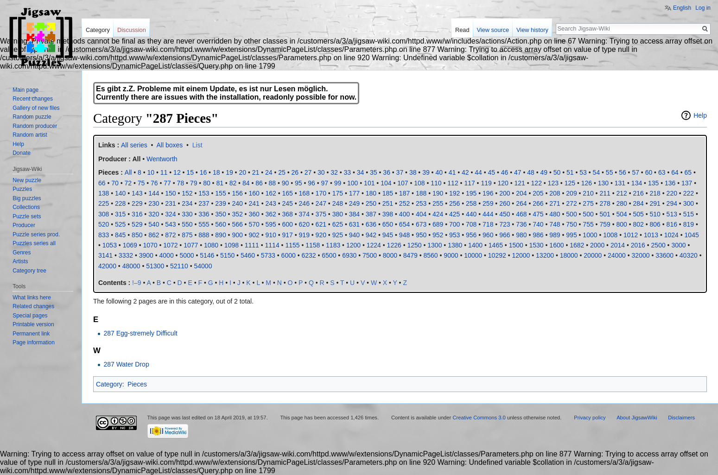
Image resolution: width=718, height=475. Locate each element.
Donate (22, 153)
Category (109, 384)
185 (387, 193)
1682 (577, 245)
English (682, 8)
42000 (107, 266)
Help (700, 115)
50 (557, 172)
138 (103, 193)
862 (153, 235)
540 (153, 224)
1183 (333, 245)
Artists (20, 261)
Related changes (33, 306)
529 (137, 224)
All (136, 159)
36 (386, 172)
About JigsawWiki (636, 417)
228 (120, 203)
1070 (150, 245)
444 (488, 214)
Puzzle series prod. (36, 234)
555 (203, 224)
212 (621, 193)
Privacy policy (589, 417)
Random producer (35, 126)
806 (655, 224)
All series (134, 145)
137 (686, 183)
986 (538, 235)
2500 (658, 245)
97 (325, 183)
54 (596, 172)
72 (128, 183)
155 (220, 193)
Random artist (30, 135)
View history (532, 29)
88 (272, 183)
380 (337, 214)
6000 (288, 255)
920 (321, 235)
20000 (593, 255)
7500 (369, 255)
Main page (25, 90)
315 (120, 214)
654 (404, 224)
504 (621, 214)
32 (334, 172)
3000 (678, 245)
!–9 (136, 282)
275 (588, 203)
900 (237, 235)
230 (153, 203)
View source (493, 29)
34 (360, 172)
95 (298, 183)
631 (354, 224)
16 (203, 172)
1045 (692, 235)
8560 (431, 255)
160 (253, 193)
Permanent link (31, 333)
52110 (179, 266)
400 (404, 214)
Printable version (33, 324)
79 (193, 183)
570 (253, 224)
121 (520, 183)
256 (454, 203)
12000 (521, 255)
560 (220, 224)
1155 (292, 245)
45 (491, 172)
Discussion (131, 29)
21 (256, 172)
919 (304, 235)
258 (471, 203)
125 (570, 183)
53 (583, 172)
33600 (664, 255)
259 (488, 203)
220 (672, 193)
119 (486, 183)
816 (672, 224)
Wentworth (162, 159)
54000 (203, 266)
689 (437, 224)
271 (554, 203)
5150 (227, 255)
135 (653, 183)
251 (387, 203)
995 (571, 235)
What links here (32, 297)
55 (609, 172)
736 (521, 224)
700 (454, 224)
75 (141, 183)
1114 (272, 245)
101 (369, 183)
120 (502, 183)
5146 (207, 255)
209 (571, 193)
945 (387, 235)
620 (304, 224)
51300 (155, 266)
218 (655, 193)
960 (488, 235)
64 (675, 172)
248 (337, 203)
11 (164, 172)
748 (554, 224)
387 (371, 214)
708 (471, 224)
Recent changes (33, 98)
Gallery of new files (36, 108)
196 (488, 193)
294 (672, 203)
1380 (455, 245)
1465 (496, 245)
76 (154, 183)
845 (120, 235)
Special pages (30, 315)
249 (354, 203)
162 (270, 193)
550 (187, 224)
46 (504, 172)
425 (454, 214)
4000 (166, 255)
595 (270, 224)
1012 (630, 235)
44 (478, 172)
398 (387, 214)
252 (404, 203)
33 (347, 172)
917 (287, 235)
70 (115, 183)
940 (354, 235)
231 (170, 203)
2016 (638, 245)
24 (269, 172)
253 (421, 203)
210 (588, 193)
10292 (497, 255)
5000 (186, 255)
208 (554, 193)
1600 (556, 245)
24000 (617, 255)
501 (604, 214)
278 (604, 203)
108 (419, 183)
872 (170, 235)
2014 (617, 245)
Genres (22, 252)
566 (237, 224)
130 (603, 183)
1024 (671, 235)
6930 (349, 255)
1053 (109, 245)
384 (354, 214)
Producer (24, 225)
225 (103, 203)
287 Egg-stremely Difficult (140, 333)
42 (465, 172)
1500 (516, 245)
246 (304, 203)
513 (672, 214)
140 (120, 193)
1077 (191, 245)
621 (321, 224)
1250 (414, 245)
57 (635, 172)
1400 (475, 245)
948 (404, 235)
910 (270, 235)
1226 (394, 245)
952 (437, 235)
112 (452, 183)
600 (287, 224)
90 (285, 183)
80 (206, 183)
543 (170, 224)
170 (321, 193)
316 (137, 214)
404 (421, 214)
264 (521, 203)
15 (190, 172)
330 (187, 214)
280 (621, 203)
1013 (651, 235)
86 (259, 183)
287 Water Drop (126, 364)
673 (421, 224)
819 (688, 224)
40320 (689, 255)
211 (604, 193)
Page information (34, 342)
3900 (146, 255)
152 (187, 193)
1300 (434, 245)
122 (536, 183)
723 (504, 224)
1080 (211, 245)
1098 (231, 245)
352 (237, 214)
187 (404, 193)
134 (636, 183)
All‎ (128, 172)
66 (102, 183)
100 (352, 183)
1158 (312, 245)
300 (688, 203)
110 (436, 183)
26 (295, 172)
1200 (353, 245)
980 (521, 235)
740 (538, 224)
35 (373, 172)
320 (153, 214)
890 (220, 235)
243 (270, 203)
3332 (126, 255)
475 (538, 214)
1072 (170, 245)
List (197, 145)
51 (570, 172)
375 (321, 214)
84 (246, 183)
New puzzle (27, 180)
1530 (536, 245)
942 (371, 235)
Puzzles (22, 189)
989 (554, 235)
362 (270, 214)
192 (454, 193)
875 (187, 235)
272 (571, 203)
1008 (610, 235)
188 (421, 193)
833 (103, 235)
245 (287, 203)
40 (439, 172)
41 (452, 172)
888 (203, 235)
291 (655, 203)
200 (504, 193)
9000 (451, 255)
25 (282, 172)
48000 (131, 266)
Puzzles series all (34, 243)
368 (287, 214)
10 (151, 172)
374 (304, 214)
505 (638, 214)
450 (504, 214)
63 (662, 172)
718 (488, 224)
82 (233, 183)
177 (354, 193)
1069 (130, 245)
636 (371, 224)
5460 (248, 255)
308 (103, 214)
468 (521, 214)
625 (337, 224)
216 (638, 193)
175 (337, 193)
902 (253, 235)
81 (219, 183)
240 (237, 203)
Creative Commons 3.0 (478, 417)
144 (153, 193)
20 (242, 172)
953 (454, 235)
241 (253, 203)
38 (413, 172)
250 (371, 203)
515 (688, 214)
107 (402, 183)
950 (421, 235)
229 (137, 203)
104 (386, 183)
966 (504, 235)
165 (287, 193)
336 (203, 214)
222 (688, 193)
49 (544, 172)
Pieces (137, 384)
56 (622, 172)
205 (538, 193)
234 (187, 203)
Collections (26, 207)
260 (504, 203)
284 (638, 203)
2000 (597, 245)
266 (538, 203)
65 (688, 172)
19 (229, 172)
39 (426, 172)
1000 (590, 235)
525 (120, 224)
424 (437, 214)
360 (253, 214)
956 (471, 235)
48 (530, 172)
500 (571, 214)
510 (655, 214)
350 (220, 214)
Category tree (29, 270)
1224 (374, 245)
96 (311, 183)
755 (588, 224)
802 (638, 224)
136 (670, 183)
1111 (252, 245)
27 (308, 172)
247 (321, 203)
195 (471, 193)
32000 (641, 255)
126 (586, 183)
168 (304, 193)
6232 (308, 255)
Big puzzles (27, 198)
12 (177, 172)
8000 (390, 255)
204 (521, 193)
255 (437, 203)
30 (321, 172)
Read (462, 29)
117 (469, 183)
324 (170, 214)
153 (203, 193)
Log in (703, 8)
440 (471, 214)
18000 (569, 255)
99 (338, 183)
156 (237, 193)
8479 (410, 255)
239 (220, 203)
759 (604, 224)
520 (103, 224)
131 (620, 183)
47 (517, 172)
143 (137, 193)
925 (337, 235)
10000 (473, 255)
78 (180, 183)
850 (137, 235)
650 (387, 224)
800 (621, 224)
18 (216, 172)
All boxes (170, 145)
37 (400, 172)
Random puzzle (32, 117)
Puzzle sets (27, 216)
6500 (329, 255)
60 (649, 172)
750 (571, 224)
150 (170, 193)
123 (553, 183)
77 (167, 183)
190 (437, 193)
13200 (545, 255)
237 (203, 203)
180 (371, 193)
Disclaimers (681, 417)
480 (554, 214)
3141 (105, 255)
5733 (268, 255)
